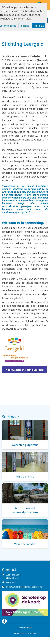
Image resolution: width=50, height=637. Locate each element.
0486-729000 (11, 582)
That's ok (38, 25)
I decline (24, 25)
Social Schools (30, 633)
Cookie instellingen (25, 628)
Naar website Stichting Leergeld (25, 369)
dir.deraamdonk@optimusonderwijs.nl (24, 586)
